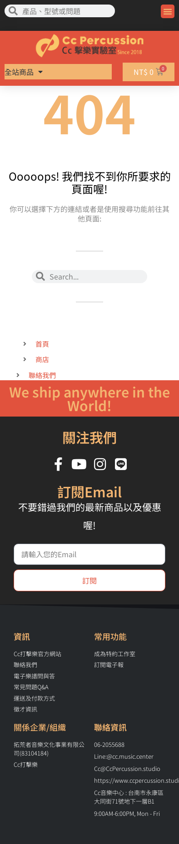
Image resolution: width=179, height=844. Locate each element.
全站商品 (24, 71)
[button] (167, 11)
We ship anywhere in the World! (89, 398)
